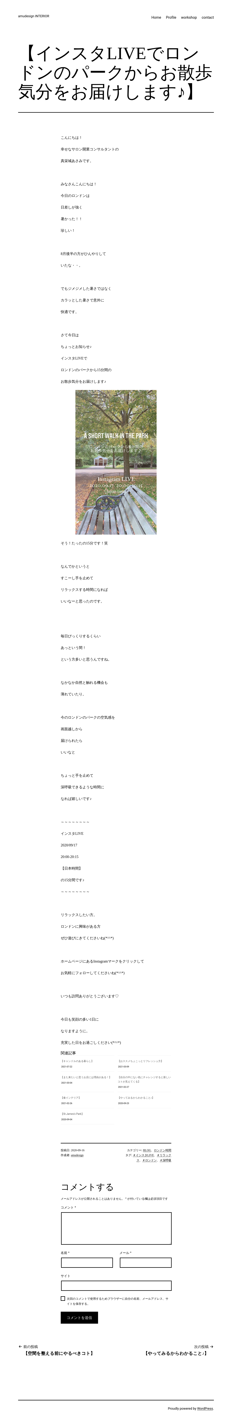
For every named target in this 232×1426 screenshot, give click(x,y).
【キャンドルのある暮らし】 (77, 1061)
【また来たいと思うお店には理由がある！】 (86, 1077)
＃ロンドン (149, 1160)
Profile (171, 17)
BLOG (147, 1150)
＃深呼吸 (165, 1160)
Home (156, 17)
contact (208, 17)
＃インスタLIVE (143, 1155)
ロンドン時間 (162, 1150)
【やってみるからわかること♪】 (136, 1097)
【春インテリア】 (71, 1097)
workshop (189, 17)
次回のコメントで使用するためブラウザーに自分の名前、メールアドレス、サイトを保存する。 (117, 1301)
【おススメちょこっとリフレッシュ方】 (140, 1061)
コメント (68, 1207)
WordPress (205, 1408)
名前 (65, 1253)
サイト (66, 1276)
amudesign (77, 1155)
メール (125, 1253)
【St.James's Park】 (72, 1113)
